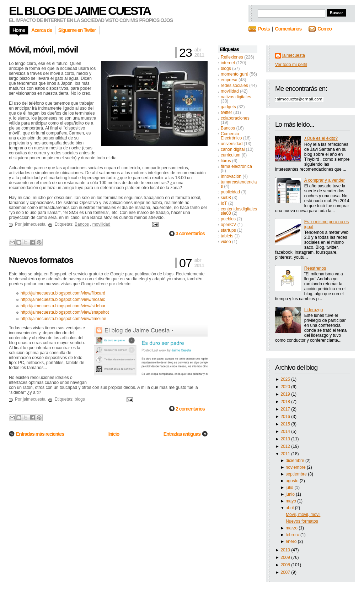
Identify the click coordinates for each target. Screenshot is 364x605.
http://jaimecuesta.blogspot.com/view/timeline (63, 318)
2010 (285, 550)
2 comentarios (190, 409)
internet (228, 62)
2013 (285, 438)
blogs (226, 68)
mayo (292, 501)
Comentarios (288, 29)
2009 (285, 557)
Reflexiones (232, 57)
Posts (264, 29)
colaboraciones (235, 118)
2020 (285, 386)
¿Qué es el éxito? (321, 138)
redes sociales (234, 85)
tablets (227, 235)
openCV (228, 224)
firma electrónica (236, 166)
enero (292, 541)
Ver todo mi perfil (291, 64)
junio (291, 494)
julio (290, 487)
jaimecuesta (293, 55)
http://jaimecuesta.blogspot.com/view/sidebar (63, 305)
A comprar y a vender (324, 180)
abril (290, 507)
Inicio (113, 434)
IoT (224, 203)
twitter (226, 112)
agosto (293, 480)
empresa (229, 79)
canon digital (233, 149)
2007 (285, 572)
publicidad (230, 191)
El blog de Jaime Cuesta (79, 10)
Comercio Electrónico (231, 136)
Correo (324, 29)
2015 (285, 424)
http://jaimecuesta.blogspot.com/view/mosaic (63, 299)
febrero (293, 534)
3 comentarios (190, 233)
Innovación (231, 176)
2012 (285, 446)
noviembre (296, 467)
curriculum (230, 155)
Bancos (228, 128)
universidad (231, 143)
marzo (292, 528)
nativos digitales (236, 96)
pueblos (228, 218)
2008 (285, 564)
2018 (285, 401)
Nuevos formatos (302, 521)
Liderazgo (313, 309)
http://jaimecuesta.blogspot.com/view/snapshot (65, 312)
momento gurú (234, 74)
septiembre (297, 474)
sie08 (226, 197)
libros (226, 160)
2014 (285, 431)
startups (228, 230)
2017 (285, 409)
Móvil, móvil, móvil (303, 514)
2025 (285, 379)
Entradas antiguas (182, 434)
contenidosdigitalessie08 (239, 211)
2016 (285, 416)
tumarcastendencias (239, 184)
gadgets (228, 106)
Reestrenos (315, 268)
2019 (285, 394)
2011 (285, 453)
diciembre (295, 460)
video (226, 241)
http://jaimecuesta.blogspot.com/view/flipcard (63, 293)
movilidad (230, 91)
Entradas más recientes (40, 434)
